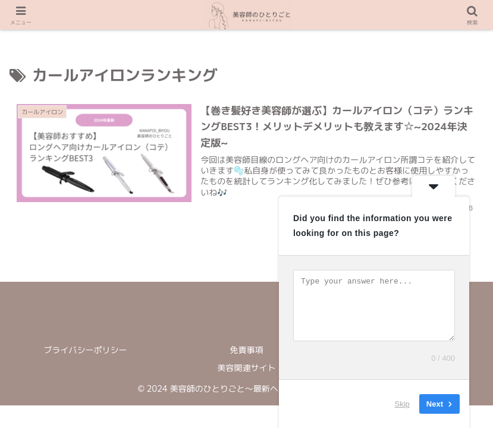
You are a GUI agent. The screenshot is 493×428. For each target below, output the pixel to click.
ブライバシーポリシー (85, 349)
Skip (402, 403)
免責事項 (246, 349)
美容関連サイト (247, 367)
